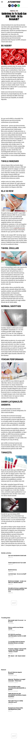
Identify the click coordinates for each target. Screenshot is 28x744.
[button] (2, 1)
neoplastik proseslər (19, 228)
